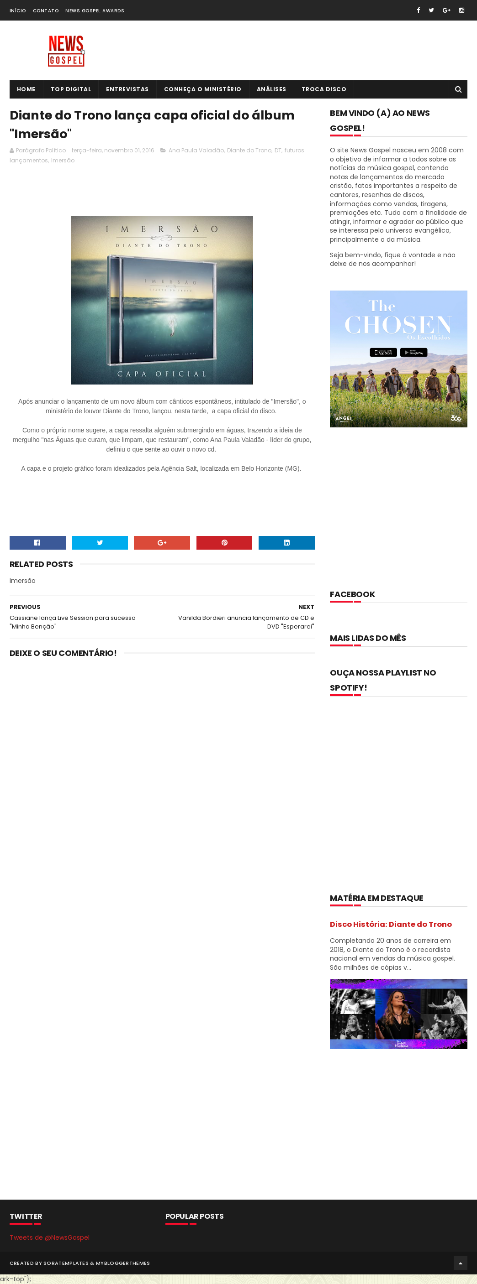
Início (18, 10)
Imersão (62, 160)
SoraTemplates (66, 1263)
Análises (271, 89)
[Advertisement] (176, 192)
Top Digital (71, 89)
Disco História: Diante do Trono (391, 924)
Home (26, 89)
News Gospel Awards (94, 10)
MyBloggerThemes (123, 1263)
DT (278, 150)
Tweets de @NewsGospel (50, 1237)
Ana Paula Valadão (196, 150)
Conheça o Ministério (203, 89)
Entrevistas (127, 89)
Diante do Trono (249, 150)
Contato (46, 10)
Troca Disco (324, 89)
